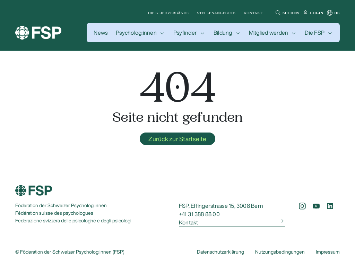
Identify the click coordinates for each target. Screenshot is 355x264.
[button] (286, 12)
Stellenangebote (216, 13)
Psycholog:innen (136, 32)
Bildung (223, 32)
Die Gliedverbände (168, 13)
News (100, 32)
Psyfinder (185, 32)
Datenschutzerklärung (220, 251)
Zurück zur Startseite (177, 139)
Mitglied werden (268, 32)
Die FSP (314, 32)
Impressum (328, 251)
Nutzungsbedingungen (280, 251)
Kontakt (253, 13)
